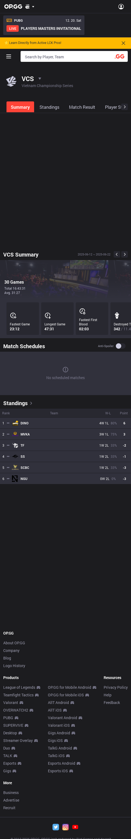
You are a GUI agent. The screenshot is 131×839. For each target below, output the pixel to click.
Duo (6, 748)
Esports (9, 763)
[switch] (121, 346)
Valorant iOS (59, 725)
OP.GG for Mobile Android (69, 687)
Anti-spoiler (106, 346)
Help (108, 694)
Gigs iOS (55, 740)
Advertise (11, 800)
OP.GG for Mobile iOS (66, 694)
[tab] (20, 106)
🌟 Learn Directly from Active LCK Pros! (32, 43)
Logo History (14, 665)
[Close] (123, 43)
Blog (7, 658)
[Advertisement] (65, 180)
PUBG (8, 717)
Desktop (10, 732)
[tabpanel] (65, 367)
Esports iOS (58, 770)
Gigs (7, 770)
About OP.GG (14, 642)
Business (11, 792)
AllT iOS (55, 710)
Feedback (112, 702)
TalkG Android (60, 748)
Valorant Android (62, 717)
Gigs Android (59, 732)
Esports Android (61, 763)
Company (11, 650)
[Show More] (29, 6)
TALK (7, 755)
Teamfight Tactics (18, 694)
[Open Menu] (121, 6)
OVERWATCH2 (15, 710)
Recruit (9, 807)
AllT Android (58, 702)
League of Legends (19, 687)
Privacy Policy (116, 687)
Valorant (10, 702)
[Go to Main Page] (13, 6)
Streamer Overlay (18, 740)
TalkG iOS (56, 755)
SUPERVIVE (13, 725)
